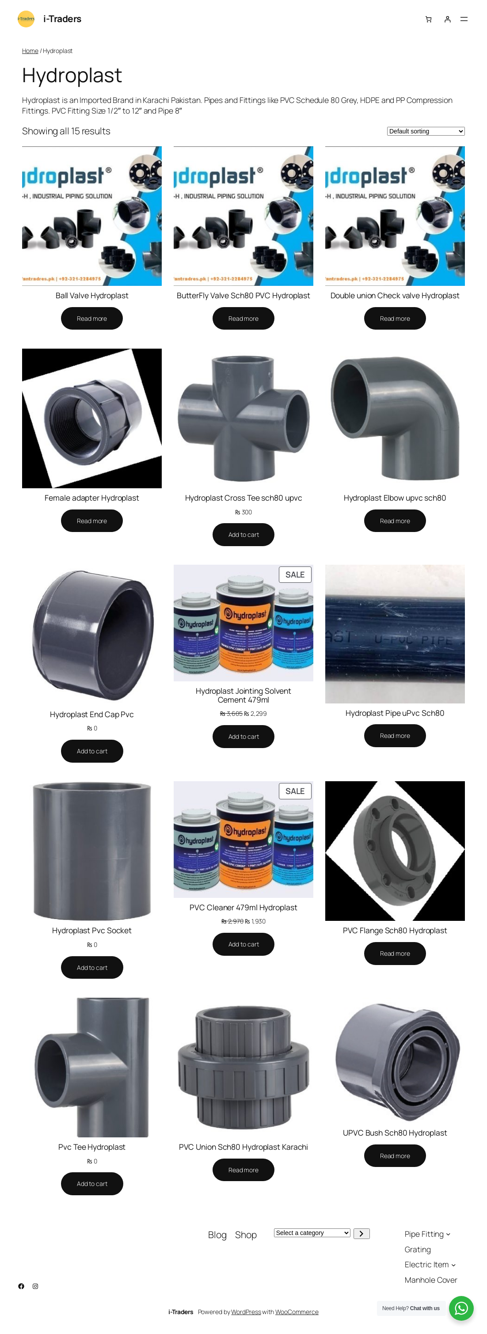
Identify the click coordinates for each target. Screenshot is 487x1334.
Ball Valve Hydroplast (92, 295)
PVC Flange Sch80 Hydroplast (395, 930)
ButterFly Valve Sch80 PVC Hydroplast (243, 295)
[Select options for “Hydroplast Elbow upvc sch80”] (395, 520)
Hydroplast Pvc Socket (92, 930)
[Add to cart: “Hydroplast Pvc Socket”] (92, 967)
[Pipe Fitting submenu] (448, 1233)
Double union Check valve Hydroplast (395, 295)
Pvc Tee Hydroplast (92, 1147)
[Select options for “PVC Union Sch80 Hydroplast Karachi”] (243, 1170)
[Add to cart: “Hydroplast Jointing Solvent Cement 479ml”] (244, 736)
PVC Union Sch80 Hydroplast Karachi (243, 1147)
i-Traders (62, 18)
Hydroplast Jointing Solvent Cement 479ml (243, 695)
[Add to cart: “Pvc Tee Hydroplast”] (92, 1183)
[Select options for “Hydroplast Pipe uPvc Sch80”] (395, 735)
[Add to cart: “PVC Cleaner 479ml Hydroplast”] (244, 944)
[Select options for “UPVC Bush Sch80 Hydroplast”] (395, 1155)
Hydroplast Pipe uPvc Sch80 (395, 713)
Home (30, 50)
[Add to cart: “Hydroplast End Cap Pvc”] (92, 751)
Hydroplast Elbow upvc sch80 (395, 498)
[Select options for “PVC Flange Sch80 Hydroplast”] (395, 953)
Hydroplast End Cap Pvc (92, 714)
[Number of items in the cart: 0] (428, 19)
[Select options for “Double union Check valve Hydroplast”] (395, 318)
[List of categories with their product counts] (312, 1232)
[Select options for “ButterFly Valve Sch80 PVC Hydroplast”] (243, 318)
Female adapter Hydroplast (92, 498)
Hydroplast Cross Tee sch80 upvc (243, 498)
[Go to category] (362, 1233)
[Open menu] (464, 19)
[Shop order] (426, 131)
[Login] (447, 19)
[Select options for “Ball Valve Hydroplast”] (92, 318)
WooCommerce (297, 1311)
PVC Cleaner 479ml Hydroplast (243, 907)
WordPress (246, 1311)
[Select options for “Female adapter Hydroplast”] (92, 520)
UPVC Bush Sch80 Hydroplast (395, 1133)
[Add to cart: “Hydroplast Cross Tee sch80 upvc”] (244, 534)
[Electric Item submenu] (453, 1264)
